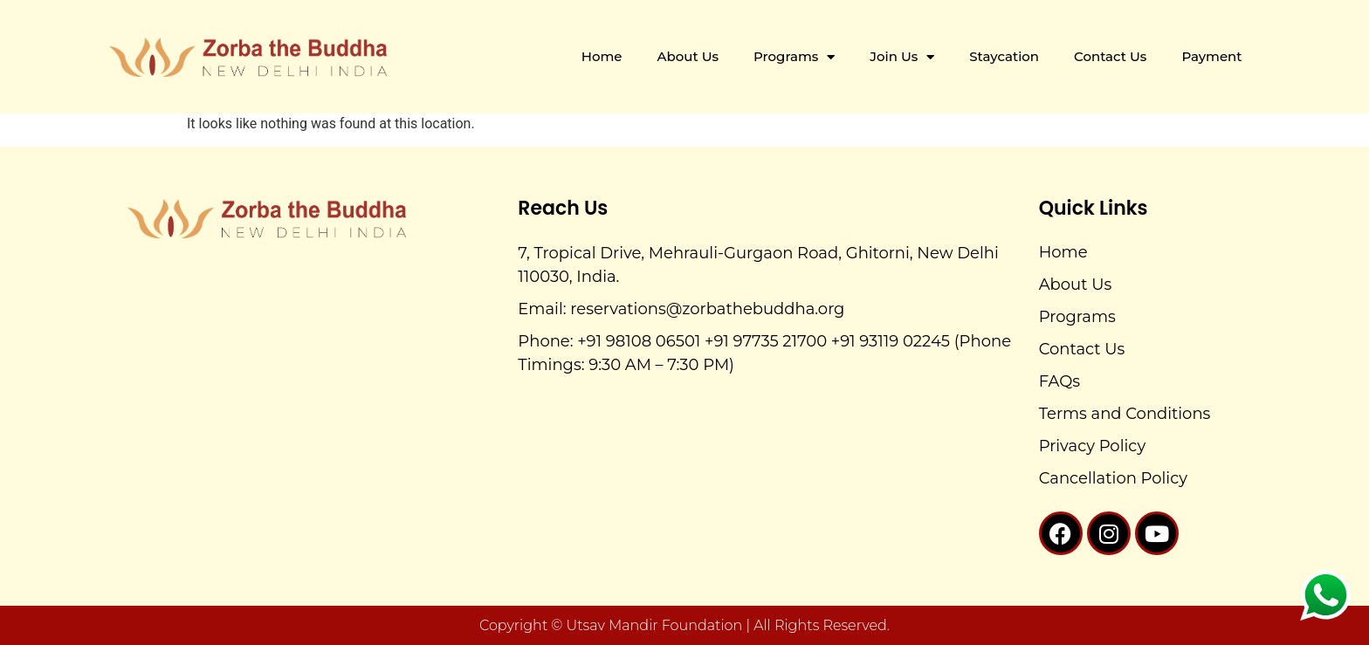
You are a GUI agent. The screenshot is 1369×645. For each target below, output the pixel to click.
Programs (794, 57)
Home (602, 56)
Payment (1211, 56)
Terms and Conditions (1125, 413)
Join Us (902, 57)
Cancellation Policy (1113, 478)
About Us (688, 56)
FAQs (1059, 381)
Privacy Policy (1092, 446)
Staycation (1004, 56)
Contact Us (1110, 56)
